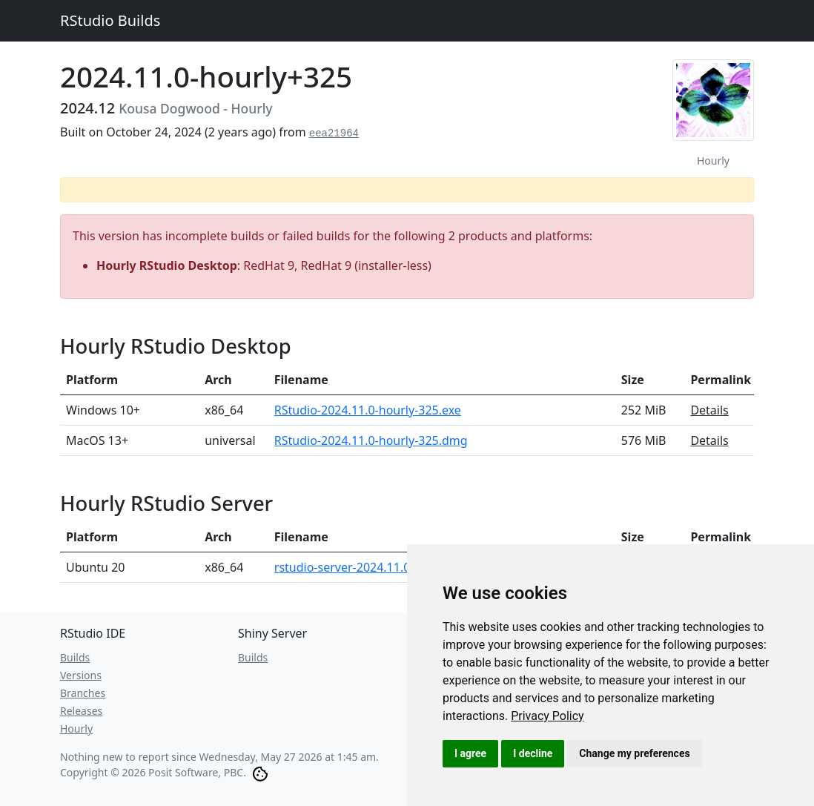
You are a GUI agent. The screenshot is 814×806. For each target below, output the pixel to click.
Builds (75, 657)
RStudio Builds (110, 20)
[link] (547, 716)
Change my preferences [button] (634, 753)
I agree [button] (470, 753)
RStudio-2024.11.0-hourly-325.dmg (371, 440)
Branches (82, 693)
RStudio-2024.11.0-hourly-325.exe (367, 410)
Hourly (76, 728)
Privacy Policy (547, 716)
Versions (81, 675)
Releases (81, 711)
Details (709, 410)
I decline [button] (532, 753)
